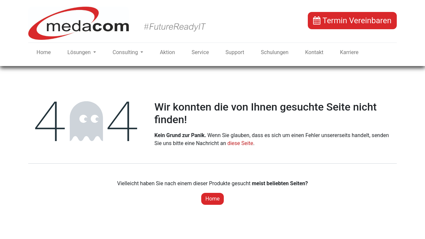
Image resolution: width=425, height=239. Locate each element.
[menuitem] (43, 52)
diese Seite (240, 143)
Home (212, 199)
